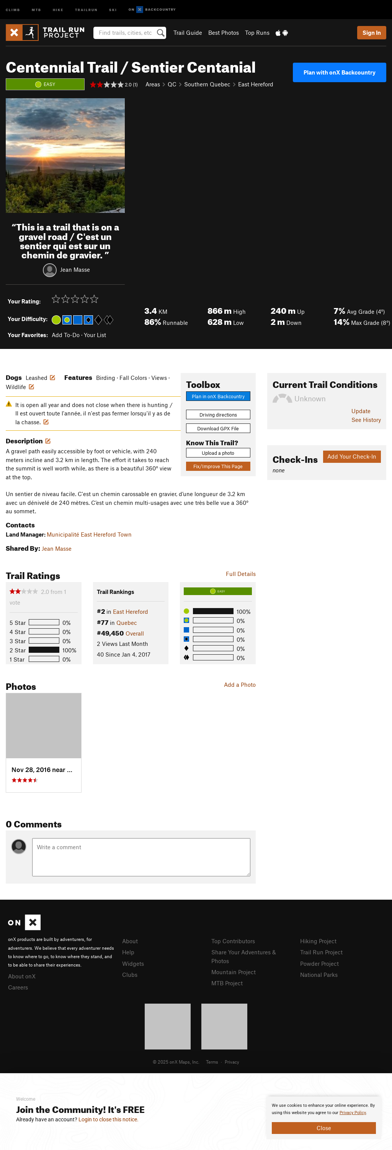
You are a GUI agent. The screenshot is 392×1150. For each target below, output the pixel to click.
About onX (22, 976)
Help (128, 952)
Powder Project (319, 963)
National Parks (319, 974)
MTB (36, 9)
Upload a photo (218, 453)
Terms (212, 1061)
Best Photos (223, 32)
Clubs (129, 974)
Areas (152, 84)
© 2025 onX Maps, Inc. (176, 1061)
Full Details (241, 573)
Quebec (126, 622)
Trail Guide (187, 32)
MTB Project (227, 983)
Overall (135, 633)
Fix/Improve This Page (218, 466)
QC (172, 84)
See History (366, 419)
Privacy (232, 1061)
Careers (18, 987)
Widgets (133, 963)
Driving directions (218, 415)
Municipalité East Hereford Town (89, 534)
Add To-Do (66, 334)
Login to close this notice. (108, 1119)
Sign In (372, 32)
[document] (324, 1118)
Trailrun (86, 9)
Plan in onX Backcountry (218, 396)
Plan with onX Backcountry (340, 72)
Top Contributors (233, 941)
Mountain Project (233, 971)
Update (361, 410)
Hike (58, 9)
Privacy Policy (353, 1112)
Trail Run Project (321, 952)
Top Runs (257, 32)
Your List (95, 334)
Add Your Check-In (351, 456)
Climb (13, 9)
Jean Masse (75, 269)
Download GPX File (218, 428)
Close (324, 1127)
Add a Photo (240, 684)
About (130, 941)
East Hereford (255, 84)
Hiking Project (318, 941)
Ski (113, 9)
